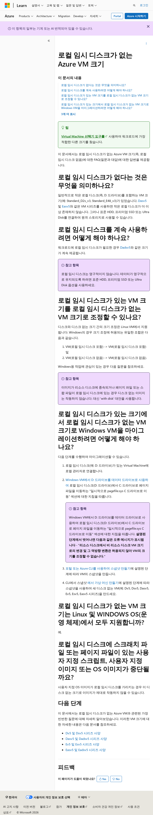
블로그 (44, 806)
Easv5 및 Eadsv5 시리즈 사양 (86, 750)
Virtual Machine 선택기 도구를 (83, 136)
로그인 (144, 5)
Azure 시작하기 (136, 16)
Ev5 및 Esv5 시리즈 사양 (82, 744)
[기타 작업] (146, 43)
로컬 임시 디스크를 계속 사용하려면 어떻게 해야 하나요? (96, 90)
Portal (117, 16)
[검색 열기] (134, 5)
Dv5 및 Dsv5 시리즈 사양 (83, 733)
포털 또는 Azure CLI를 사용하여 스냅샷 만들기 (98, 568)
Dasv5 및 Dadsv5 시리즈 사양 (86, 739)
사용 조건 (134, 806)
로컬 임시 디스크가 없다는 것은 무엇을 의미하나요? (93, 85)
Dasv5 (142, 201)
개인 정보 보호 (76, 806)
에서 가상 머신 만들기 (103, 582)
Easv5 (66, 206)
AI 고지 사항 (11, 806)
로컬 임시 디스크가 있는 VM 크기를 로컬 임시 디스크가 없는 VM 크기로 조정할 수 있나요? (104, 97)
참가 (59, 806)
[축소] (49, 40)
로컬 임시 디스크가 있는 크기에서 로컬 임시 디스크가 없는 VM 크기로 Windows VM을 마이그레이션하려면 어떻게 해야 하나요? (105, 106)
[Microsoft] (7, 5)
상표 (6, 812)
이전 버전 (29, 806)
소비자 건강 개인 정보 (106, 806)
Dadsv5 (125, 247)
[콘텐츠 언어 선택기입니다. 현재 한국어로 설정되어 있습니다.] (11, 797)
